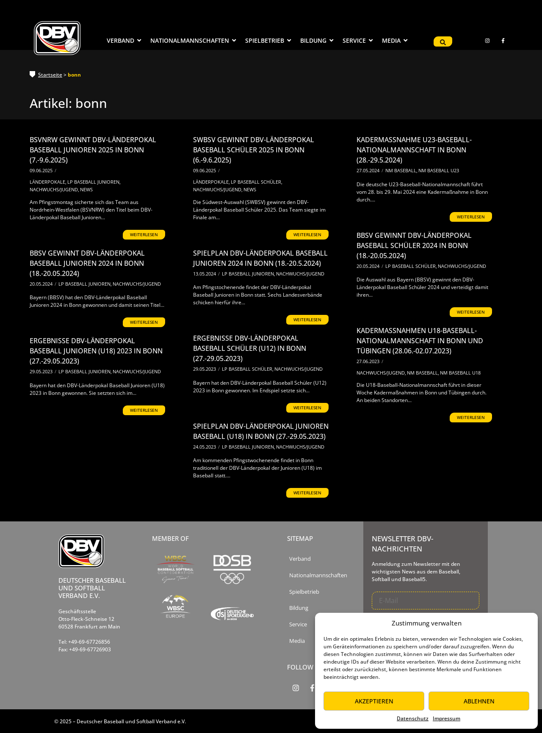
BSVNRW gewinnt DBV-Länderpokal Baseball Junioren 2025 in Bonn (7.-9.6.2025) (93, 150)
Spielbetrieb (304, 591)
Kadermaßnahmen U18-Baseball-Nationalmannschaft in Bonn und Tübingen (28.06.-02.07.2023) (420, 340)
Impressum (446, 718)
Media (297, 641)
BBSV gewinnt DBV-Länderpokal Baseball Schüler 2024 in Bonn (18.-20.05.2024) (414, 245)
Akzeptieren (374, 701)
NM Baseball (401, 170)
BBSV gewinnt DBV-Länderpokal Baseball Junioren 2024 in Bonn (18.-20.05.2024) (87, 263)
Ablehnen (479, 701)
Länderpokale (48, 182)
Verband (300, 558)
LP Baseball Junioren (94, 182)
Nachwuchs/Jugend (54, 189)
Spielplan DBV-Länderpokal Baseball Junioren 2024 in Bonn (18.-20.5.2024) (260, 258)
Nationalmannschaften (318, 575)
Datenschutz (413, 718)
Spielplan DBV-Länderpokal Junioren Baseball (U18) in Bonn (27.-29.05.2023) (261, 431)
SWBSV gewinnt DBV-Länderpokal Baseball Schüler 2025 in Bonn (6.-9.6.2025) (253, 150)
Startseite (50, 74)
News (86, 189)
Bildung (298, 608)
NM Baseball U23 (438, 170)
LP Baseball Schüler (256, 182)
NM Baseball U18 (460, 372)
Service (298, 624)
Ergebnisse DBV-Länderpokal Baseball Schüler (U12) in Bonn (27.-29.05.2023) (249, 348)
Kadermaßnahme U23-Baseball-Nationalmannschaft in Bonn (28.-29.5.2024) (414, 150)
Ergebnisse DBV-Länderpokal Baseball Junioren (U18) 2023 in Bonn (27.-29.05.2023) (96, 351)
